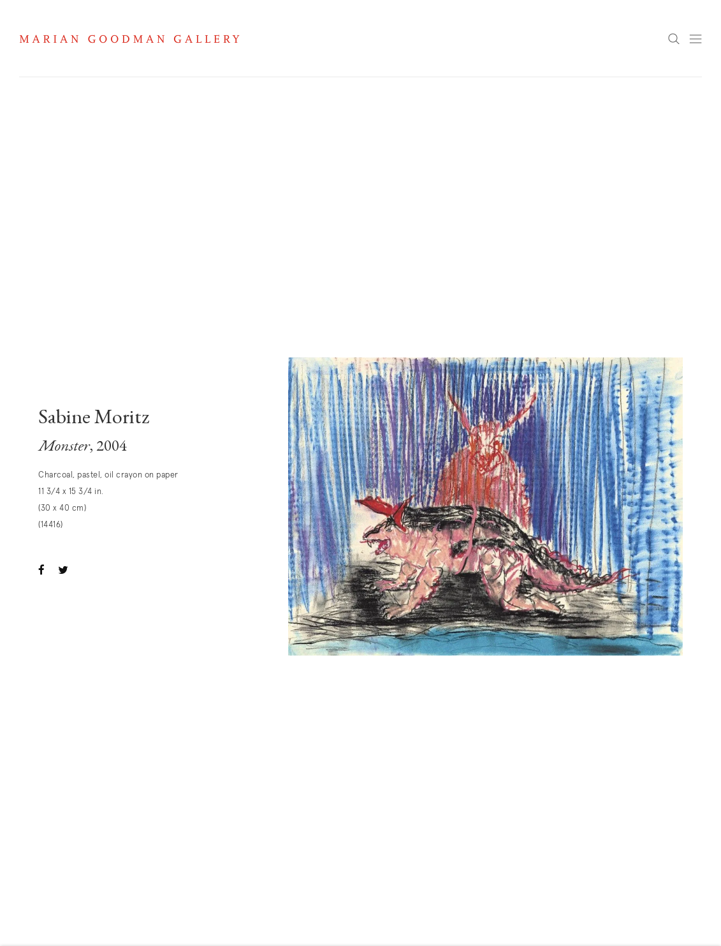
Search (674, 39)
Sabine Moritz (94, 419)
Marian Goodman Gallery (129, 38)
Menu (695, 38)
